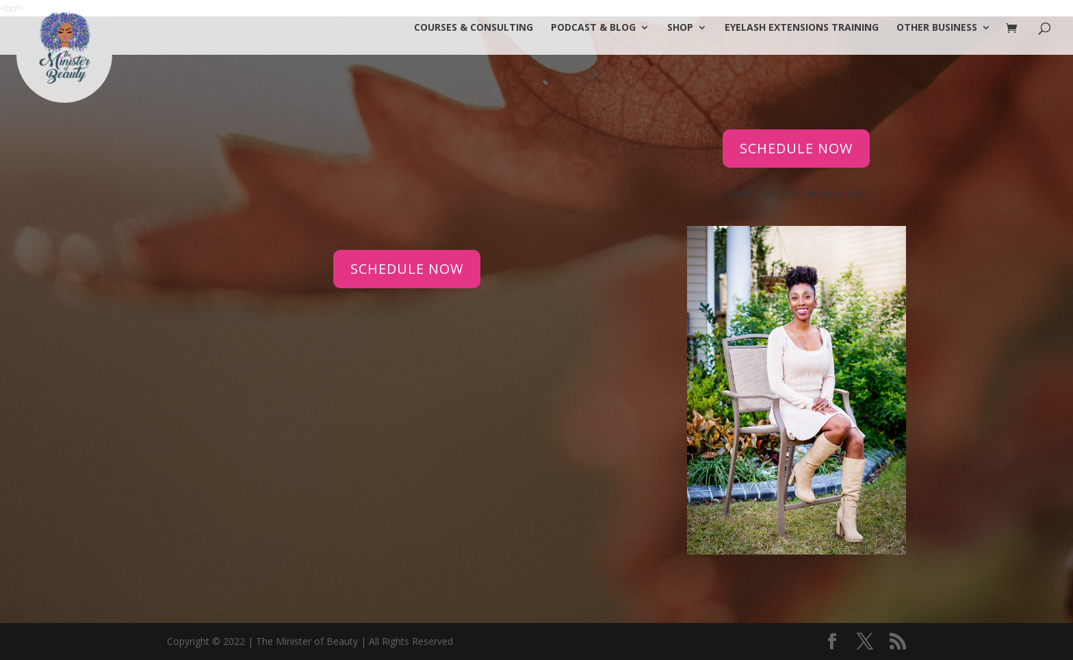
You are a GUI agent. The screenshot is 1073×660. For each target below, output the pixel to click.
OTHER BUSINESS (936, 28)
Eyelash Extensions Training (802, 28)
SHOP (680, 28)
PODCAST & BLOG (593, 28)
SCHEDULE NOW (406, 268)
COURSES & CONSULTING (473, 28)
